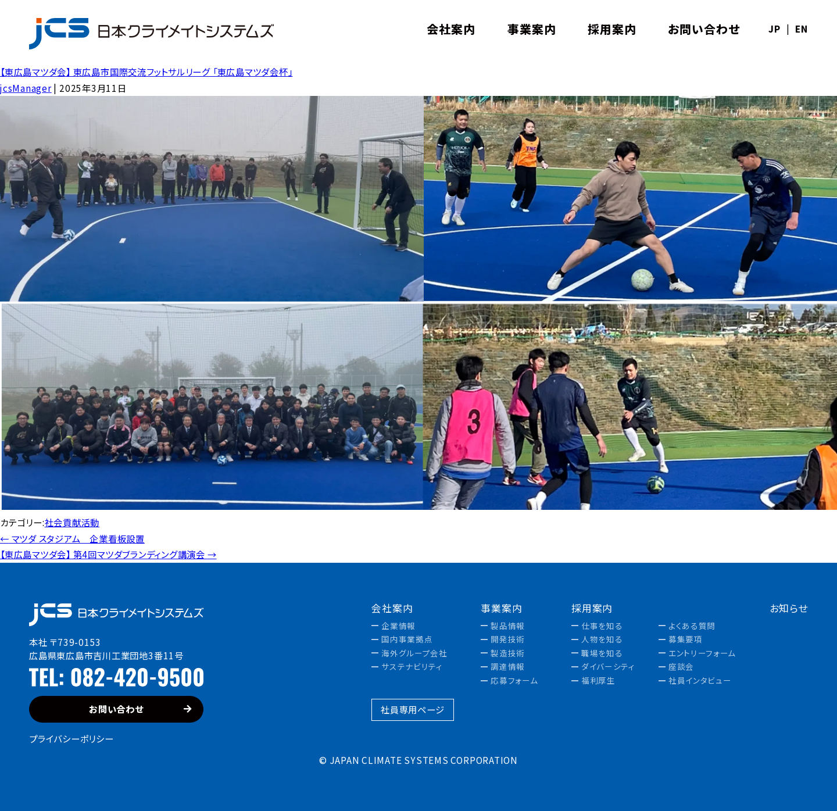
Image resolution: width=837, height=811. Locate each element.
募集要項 (685, 639)
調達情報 (508, 667)
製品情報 (508, 626)
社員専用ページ (412, 709)
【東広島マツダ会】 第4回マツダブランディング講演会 (108, 554)
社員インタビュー (699, 681)
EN (801, 28)
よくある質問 (692, 626)
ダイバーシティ (608, 667)
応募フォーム (514, 681)
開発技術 (508, 639)
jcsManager (26, 87)
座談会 (681, 667)
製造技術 (508, 653)
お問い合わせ (140, 708)
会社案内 (392, 608)
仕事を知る (602, 626)
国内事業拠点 (406, 639)
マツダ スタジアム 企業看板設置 (72, 538)
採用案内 (592, 608)
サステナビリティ (411, 667)
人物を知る (602, 639)
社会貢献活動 (72, 522)
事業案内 (501, 608)
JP (774, 28)
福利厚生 (598, 681)
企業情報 (398, 626)
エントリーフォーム (702, 653)
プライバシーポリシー (71, 738)
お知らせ (789, 608)
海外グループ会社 (414, 653)
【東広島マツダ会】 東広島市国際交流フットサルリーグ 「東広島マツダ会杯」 (146, 71)
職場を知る (602, 653)
